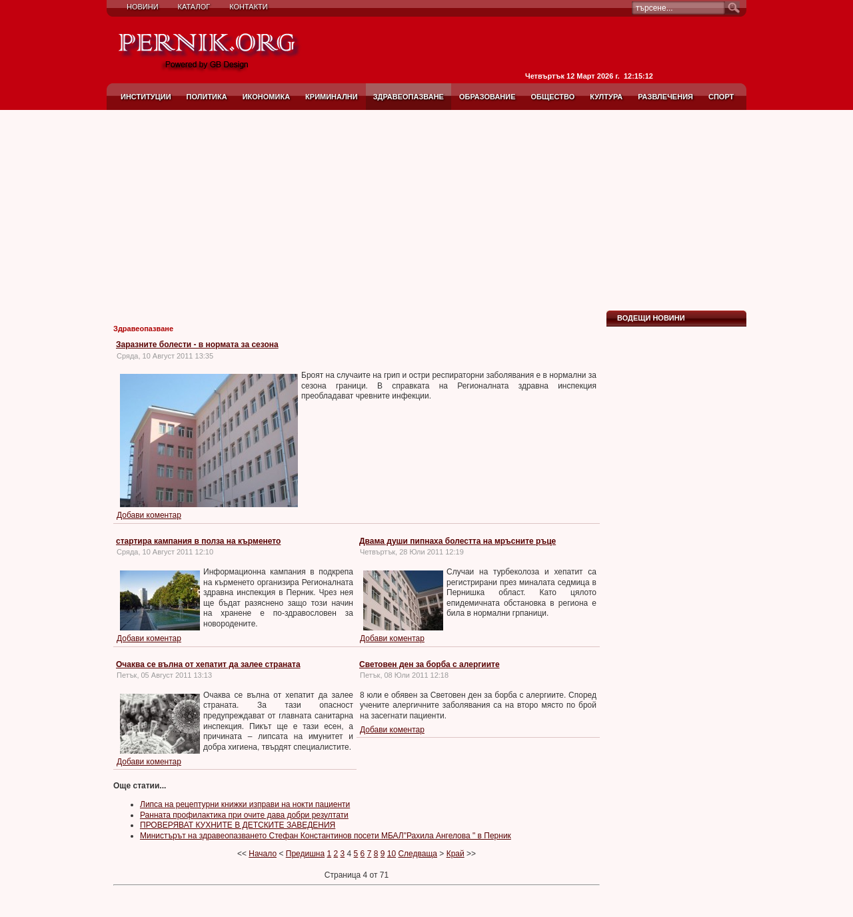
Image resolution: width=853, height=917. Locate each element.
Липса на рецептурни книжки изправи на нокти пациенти (245, 804)
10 (391, 853)
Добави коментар (149, 515)
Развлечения (665, 97)
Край (455, 853)
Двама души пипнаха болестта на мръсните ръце (457, 541)
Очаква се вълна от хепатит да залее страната (208, 664)
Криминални (331, 97)
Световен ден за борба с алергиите (429, 664)
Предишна (305, 853)
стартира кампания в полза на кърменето (198, 541)
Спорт (721, 97)
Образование (487, 97)
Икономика (266, 97)
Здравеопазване (408, 97)
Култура (606, 97)
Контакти (248, 7)
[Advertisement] (426, 210)
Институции (146, 97)
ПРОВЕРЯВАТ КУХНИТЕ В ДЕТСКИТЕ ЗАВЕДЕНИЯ (237, 825)
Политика (207, 97)
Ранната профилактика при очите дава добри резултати (244, 815)
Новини (143, 7)
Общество (553, 97)
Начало (263, 853)
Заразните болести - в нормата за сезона (197, 344)
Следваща (417, 853)
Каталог (194, 7)
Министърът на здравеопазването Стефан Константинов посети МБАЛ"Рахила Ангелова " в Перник (325, 835)
